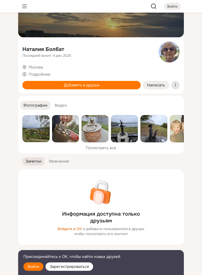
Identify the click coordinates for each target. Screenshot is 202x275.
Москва (36, 67)
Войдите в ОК (70, 228)
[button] (35, 105)
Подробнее (39, 74)
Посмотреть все (101, 148)
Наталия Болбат (43, 49)
